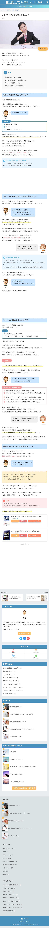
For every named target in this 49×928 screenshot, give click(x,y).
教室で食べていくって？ (9, 849)
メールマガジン (36, 651)
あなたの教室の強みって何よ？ (13, 77)
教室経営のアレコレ (10, 672)
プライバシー (6, 872)
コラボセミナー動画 (8, 869)
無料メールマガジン (8, 856)
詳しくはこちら (24, 633)
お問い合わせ (36, 657)
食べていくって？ (13, 651)
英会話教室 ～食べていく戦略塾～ (25, 2)
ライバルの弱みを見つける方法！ (13, 83)
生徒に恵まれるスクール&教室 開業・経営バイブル (26, 517)
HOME (24, 921)
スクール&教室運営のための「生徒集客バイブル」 (26, 531)
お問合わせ (6, 876)
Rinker (17, 533)
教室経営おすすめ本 (10, 694)
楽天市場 (23, 521)
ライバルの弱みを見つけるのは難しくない (16, 80)
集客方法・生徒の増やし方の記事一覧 (24, 789)
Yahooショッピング (34, 521)
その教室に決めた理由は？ (10, 866)
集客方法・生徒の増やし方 (11, 681)
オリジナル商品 (13, 657)
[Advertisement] (24, 180)
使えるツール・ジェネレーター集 (13, 688)
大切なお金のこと (9, 675)
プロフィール (6, 853)
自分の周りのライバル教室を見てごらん (15, 86)
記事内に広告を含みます (24, 6)
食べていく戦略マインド (11, 678)
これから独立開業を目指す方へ (13, 668)
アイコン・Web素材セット (10, 862)
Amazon (15, 521)
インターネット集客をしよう (12, 685)
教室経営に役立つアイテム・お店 (13, 691)
